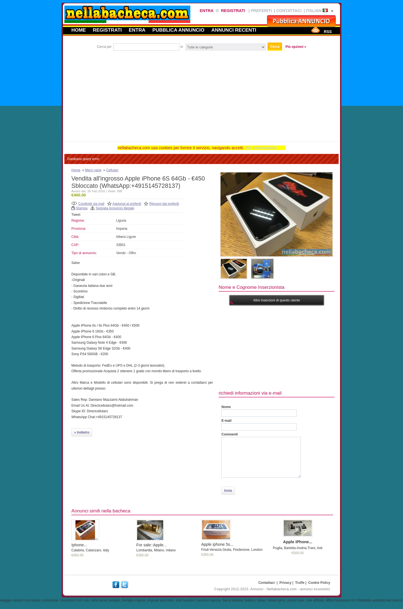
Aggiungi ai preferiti (126, 204)
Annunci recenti (233, 30)
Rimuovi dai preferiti (164, 204)
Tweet (75, 215)
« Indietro (81, 432)
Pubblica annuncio (179, 30)
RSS (328, 31)
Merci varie (93, 170)
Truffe (299, 583)
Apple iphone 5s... (217, 544)
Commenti (229, 434)
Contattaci (288, 10)
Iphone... (79, 545)
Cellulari (112, 170)
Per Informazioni (261, 148)
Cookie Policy (319, 583)
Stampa (81, 208)
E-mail (226, 421)
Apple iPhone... (297, 542)
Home (78, 30)
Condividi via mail (91, 204)
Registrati (233, 10)
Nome (226, 407)
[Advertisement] (201, 94)
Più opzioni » (295, 47)
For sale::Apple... (151, 545)
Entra (206, 10)
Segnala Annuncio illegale (115, 208)
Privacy (286, 583)
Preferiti (261, 10)
